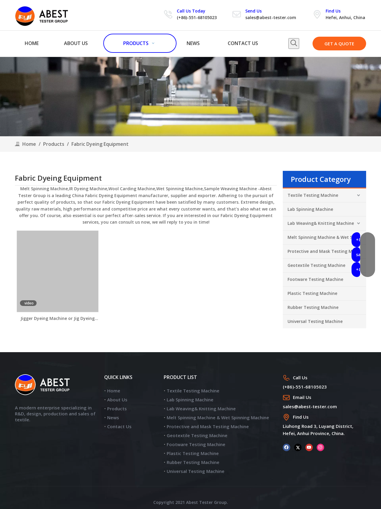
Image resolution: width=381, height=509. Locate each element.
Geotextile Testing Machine (316, 265)
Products (117, 408)
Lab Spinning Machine (310, 209)
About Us (117, 400)
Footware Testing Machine (315, 279)
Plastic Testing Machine (312, 293)
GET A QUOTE (339, 44)
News (113, 417)
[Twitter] (298, 447)
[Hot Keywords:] (293, 43)
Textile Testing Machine (313, 195)
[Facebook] (286, 447)
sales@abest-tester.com (270, 17)
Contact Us (119, 426)
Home (113, 391)
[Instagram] (320, 447)
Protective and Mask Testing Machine (327, 251)
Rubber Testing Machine (313, 307)
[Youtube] (309, 447)
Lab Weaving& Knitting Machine (321, 223)
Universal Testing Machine (315, 321)
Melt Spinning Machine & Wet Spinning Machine (327, 237)
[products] (190, 97)
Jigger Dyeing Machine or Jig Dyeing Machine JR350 (58, 318)
